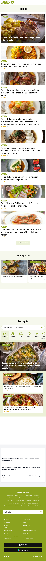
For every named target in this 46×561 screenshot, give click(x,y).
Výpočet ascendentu (8, 505)
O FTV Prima (7, 519)
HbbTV (5, 528)
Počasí (19, 498)
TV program (36, 495)
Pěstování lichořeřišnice (32, 503)
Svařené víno (36, 500)
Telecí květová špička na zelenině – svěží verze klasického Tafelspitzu (20, 204)
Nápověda (25, 533)
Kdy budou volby (26, 498)
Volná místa (7, 522)
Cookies (6, 533)
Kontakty (25, 528)
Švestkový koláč (38, 505)
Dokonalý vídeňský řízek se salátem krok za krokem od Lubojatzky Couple (21, 65)
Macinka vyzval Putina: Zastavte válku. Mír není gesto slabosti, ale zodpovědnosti (20, 459)
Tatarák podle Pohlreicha (13, 503)
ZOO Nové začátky (36, 498)
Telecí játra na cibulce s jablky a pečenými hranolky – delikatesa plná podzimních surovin (21, 93)
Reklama (6, 525)
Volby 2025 (28, 500)
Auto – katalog (10, 500)
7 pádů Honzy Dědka (20, 500)
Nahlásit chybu (7, 538)
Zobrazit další (23, 242)
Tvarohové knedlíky (19, 505)
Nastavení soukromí (28, 538)
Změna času (9, 498)
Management (26, 519)
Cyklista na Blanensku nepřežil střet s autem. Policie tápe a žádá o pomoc (22, 476)
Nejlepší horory (28, 495)
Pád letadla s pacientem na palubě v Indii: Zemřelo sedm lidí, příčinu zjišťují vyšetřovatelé (21, 468)
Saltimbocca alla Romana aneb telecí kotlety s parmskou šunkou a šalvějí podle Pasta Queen (22, 232)
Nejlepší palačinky (29, 505)
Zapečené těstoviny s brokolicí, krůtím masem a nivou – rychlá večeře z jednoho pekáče (21, 366)
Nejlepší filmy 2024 (19, 495)
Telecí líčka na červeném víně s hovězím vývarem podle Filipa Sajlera (19, 178)
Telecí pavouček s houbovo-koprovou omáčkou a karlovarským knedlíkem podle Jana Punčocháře (20, 151)
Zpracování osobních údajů (29, 530)
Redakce (25, 536)
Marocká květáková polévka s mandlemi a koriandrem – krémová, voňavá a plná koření (13, 278)
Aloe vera (23, 503)
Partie (15, 498)
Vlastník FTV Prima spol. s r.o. (11, 536)
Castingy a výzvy (27, 525)
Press (24, 522)
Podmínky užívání (8, 530)
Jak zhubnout (10, 495)
